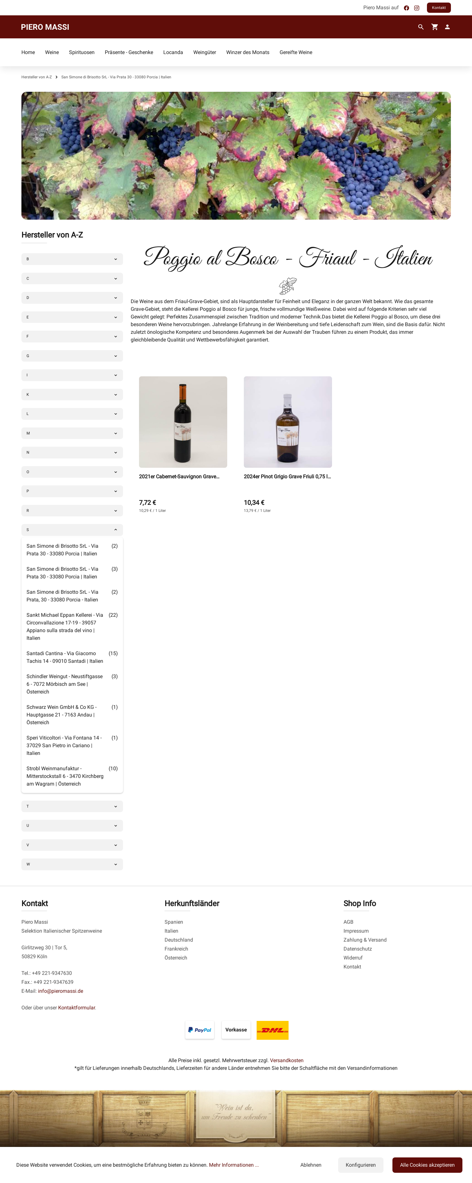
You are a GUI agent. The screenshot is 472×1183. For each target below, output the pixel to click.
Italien (171, 931)
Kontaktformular (76, 1008)
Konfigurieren (361, 1165)
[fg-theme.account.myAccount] (446, 27)
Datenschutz (358, 949)
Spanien (174, 922)
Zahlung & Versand (365, 940)
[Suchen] (421, 27)
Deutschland (179, 940)
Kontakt (439, 7)
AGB (348, 922)
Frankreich (176, 949)
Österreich (176, 958)
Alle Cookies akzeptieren (427, 1165)
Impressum (356, 931)
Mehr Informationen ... (234, 1165)
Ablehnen (310, 1165)
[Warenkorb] (435, 27)
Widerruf (353, 958)
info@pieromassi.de (60, 991)
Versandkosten (287, 1060)
